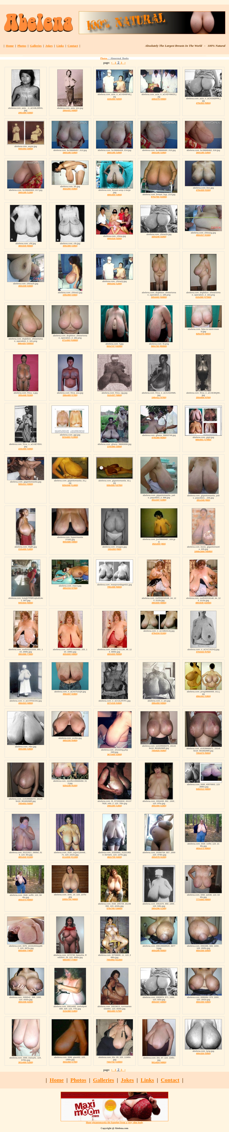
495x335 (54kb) (70, 740)
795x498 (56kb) (114, 587)
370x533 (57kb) (203, 652)
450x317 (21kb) (203, 235)
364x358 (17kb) (70, 1062)
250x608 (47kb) (203, 397)
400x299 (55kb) (159, 950)
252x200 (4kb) (159, 544)
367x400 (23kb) (114, 754)
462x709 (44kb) (114, 857)
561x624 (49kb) (159, 1062)
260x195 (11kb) (25, 192)
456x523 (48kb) (25, 703)
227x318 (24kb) (114, 703)
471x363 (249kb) (70, 340)
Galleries (36, 45)
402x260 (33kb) (70, 189)
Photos (21, 45)
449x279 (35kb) (159, 99)
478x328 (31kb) (203, 190)
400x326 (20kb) (203, 1053)
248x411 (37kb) (159, 397)
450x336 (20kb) (203, 950)
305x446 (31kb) (25, 395)
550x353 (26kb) (25, 149)
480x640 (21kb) (25, 857)
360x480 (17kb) (114, 1011)
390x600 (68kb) (159, 603)
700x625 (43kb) (159, 750)
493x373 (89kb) (203, 848)
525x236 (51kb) (70, 785)
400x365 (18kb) (25, 749)
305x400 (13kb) (159, 806)
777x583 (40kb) (203, 899)
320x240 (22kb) (159, 237)
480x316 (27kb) (70, 588)
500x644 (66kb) (25, 603)
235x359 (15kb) (70, 295)
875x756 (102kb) (159, 197)
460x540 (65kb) (25, 246)
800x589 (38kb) (70, 542)
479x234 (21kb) (159, 633)
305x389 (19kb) (70, 246)
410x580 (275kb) (203, 297)
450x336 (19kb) (203, 1002)
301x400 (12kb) (25, 1062)
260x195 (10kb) (70, 152)
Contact (73, 45)
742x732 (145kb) (114, 1062)
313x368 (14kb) (70, 1011)
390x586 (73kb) (25, 654)
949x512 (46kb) (203, 789)
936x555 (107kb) (114, 485)
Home (10, 45)
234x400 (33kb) (25, 449)
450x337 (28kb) (159, 1002)
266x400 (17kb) (70, 395)
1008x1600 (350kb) (203, 551)
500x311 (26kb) (25, 484)
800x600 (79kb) (25, 950)
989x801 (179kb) (203, 440)
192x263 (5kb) (114, 549)
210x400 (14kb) (25, 549)
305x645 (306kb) (159, 297)
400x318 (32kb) (114, 238)
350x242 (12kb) (114, 283)
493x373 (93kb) (25, 900)
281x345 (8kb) (203, 500)
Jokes (49, 45)
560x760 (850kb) (159, 346)
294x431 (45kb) (70, 110)
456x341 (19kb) (203, 696)
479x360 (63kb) (159, 437)
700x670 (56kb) (203, 753)
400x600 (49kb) (70, 654)
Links (60, 45)
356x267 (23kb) (70, 694)
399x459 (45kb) (159, 703)
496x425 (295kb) (25, 343)
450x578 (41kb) (159, 857)
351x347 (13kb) (159, 500)
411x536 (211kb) (70, 857)
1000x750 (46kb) (70, 899)
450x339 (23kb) (25, 286)
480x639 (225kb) (203, 603)
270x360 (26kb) (114, 446)
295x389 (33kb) (25, 113)
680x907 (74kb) (70, 960)
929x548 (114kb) (70, 485)
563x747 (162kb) (114, 346)
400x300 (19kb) (114, 195)
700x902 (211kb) (114, 960)
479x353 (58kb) (203, 103)
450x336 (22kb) (25, 1002)
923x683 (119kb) (70, 437)
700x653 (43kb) (25, 803)
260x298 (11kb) (159, 908)
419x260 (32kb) (114, 99)
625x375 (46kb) (203, 334)
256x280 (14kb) (114, 806)
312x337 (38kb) (114, 395)
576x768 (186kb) (114, 908)
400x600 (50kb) (114, 654)
